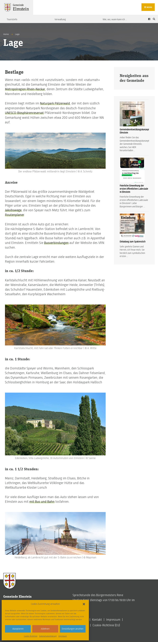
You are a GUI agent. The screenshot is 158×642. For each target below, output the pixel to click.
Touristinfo (12, 20)
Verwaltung (60, 20)
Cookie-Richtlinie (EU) (106, 625)
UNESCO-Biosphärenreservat (25, 113)
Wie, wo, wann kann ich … (115, 20)
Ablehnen (45, 629)
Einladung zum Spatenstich (132, 242)
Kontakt (97, 619)
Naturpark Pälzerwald (55, 104)
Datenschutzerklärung (48, 636)
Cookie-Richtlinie (30, 636)
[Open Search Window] (153, 20)
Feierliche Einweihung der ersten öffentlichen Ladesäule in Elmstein (134, 189)
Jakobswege (13, 210)
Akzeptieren (18, 629)
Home (6, 35)
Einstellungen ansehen (72, 629)
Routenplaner (14, 215)
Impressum (62, 636)
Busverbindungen (56, 243)
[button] (84, 604)
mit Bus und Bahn (42, 502)
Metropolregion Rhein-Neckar (25, 90)
